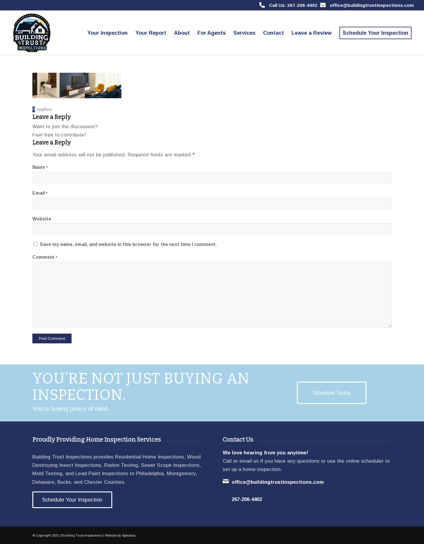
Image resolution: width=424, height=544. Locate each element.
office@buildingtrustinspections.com (372, 5)
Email (40, 193)
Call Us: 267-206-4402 (293, 5)
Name (40, 167)
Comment (44, 257)
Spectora (128, 535)
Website (41, 218)
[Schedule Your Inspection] (72, 499)
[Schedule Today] (331, 393)
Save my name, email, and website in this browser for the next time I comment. (128, 244)
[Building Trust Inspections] (31, 33)
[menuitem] (107, 33)
